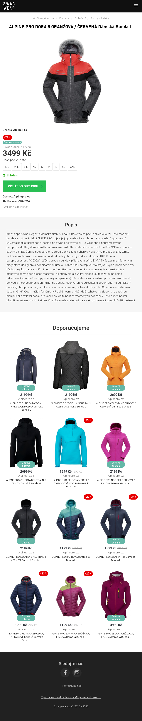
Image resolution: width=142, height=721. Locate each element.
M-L (16, 166)
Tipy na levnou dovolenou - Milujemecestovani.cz (71, 697)
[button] (72, 685)
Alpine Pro (20, 130)
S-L (26, 166)
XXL (72, 166)
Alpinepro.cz (22, 196)
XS (34, 166)
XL (63, 166)
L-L (7, 166)
